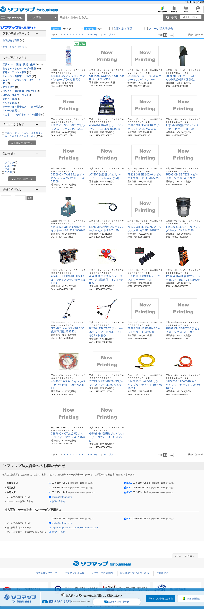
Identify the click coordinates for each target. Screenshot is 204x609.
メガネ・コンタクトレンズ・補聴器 (23, 114)
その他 (10, 172)
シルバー (11, 165)
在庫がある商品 (13, 40)
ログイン (197, 11)
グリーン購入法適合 (15, 47)
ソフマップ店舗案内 (102, 573)
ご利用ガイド (174, 11)
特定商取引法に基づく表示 (134, 573)
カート (185, 11)
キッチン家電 (11, 110)
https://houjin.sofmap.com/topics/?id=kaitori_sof (75, 527)
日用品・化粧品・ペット (17, 95)
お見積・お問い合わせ (116, 602)
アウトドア (11, 87)
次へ (111, 34)
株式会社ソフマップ (46, 573)
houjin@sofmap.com (62, 497)
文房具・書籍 (11, 99)
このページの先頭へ (185, 556)
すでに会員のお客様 (163, 598)
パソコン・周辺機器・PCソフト (21, 91)
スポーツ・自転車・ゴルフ (19, 76)
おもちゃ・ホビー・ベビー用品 (22, 68)
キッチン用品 (11, 102)
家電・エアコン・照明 (17, 72)
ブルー (10, 168)
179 (104, 34)
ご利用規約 (191, 2)
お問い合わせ (58, 501)
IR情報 (200, 2)
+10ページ (93, 34)
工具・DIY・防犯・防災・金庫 (23, 64)
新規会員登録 (162, 11)
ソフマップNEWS (74, 573)
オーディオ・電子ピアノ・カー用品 (23, 106)
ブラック (11, 162)
